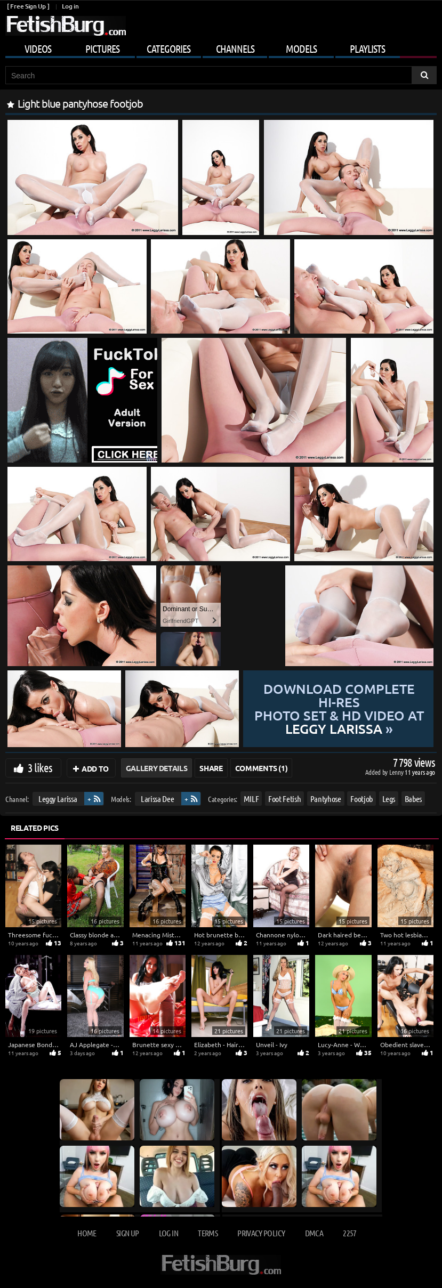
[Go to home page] (65, 26)
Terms (208, 1233)
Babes (413, 798)
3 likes (40, 767)
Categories (168, 48)
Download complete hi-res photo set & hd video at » (338, 708)
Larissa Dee (157, 798)
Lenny (397, 771)
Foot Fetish (284, 798)
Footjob (361, 798)
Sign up (127, 1233)
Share (210, 768)
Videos (38, 48)
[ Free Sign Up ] (28, 6)
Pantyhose (325, 798)
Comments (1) (261, 768)
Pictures (102, 48)
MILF (251, 798)
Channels (235, 48)
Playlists (367, 48)
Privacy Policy (261, 1233)
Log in (70, 6)
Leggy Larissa (57, 798)
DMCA (314, 1233)
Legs (389, 798)
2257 (349, 1233)
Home (86, 1233)
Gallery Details (157, 768)
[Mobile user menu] (221, 47)
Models (301, 48)
